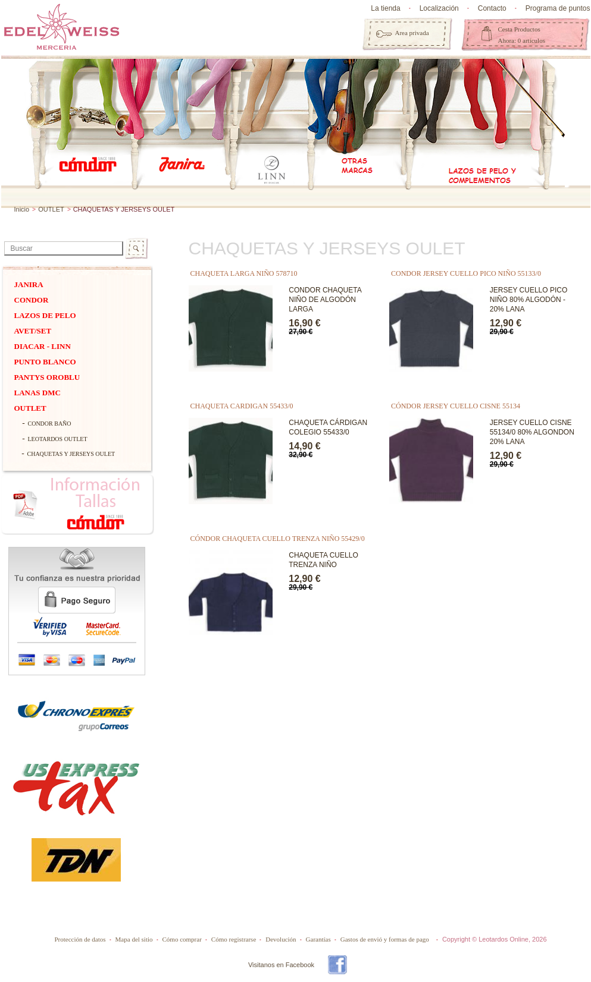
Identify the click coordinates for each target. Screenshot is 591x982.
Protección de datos (79, 939)
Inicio (22, 209)
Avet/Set (33, 330)
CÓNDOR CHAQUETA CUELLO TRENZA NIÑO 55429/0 (277, 538)
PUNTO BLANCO (45, 361)
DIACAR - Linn (42, 346)
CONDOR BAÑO (49, 423)
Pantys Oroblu (47, 377)
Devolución (280, 939)
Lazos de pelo (45, 315)
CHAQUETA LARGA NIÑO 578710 (244, 273)
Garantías (318, 939)
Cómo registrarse (233, 939)
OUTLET (51, 209)
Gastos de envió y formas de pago (384, 939)
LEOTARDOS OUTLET (57, 439)
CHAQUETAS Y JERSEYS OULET (71, 454)
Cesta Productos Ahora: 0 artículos (521, 35)
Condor (31, 299)
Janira (28, 284)
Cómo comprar (182, 939)
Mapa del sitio (134, 939)
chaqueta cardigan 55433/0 (241, 406)
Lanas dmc (37, 392)
